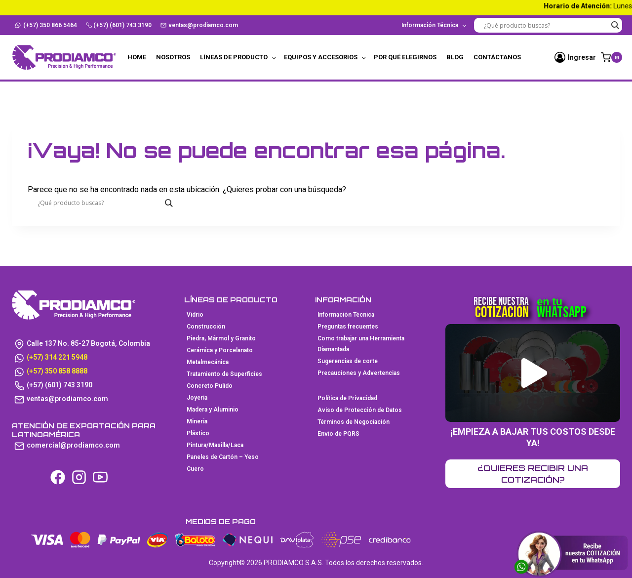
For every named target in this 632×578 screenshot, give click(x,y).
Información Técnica (345, 314)
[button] (534, 373)
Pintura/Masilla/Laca (215, 445)
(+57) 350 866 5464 (46, 25)
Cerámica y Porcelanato (220, 350)
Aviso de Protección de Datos (359, 410)
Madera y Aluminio (212, 409)
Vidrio (195, 314)
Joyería (197, 397)
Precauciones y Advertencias (358, 373)
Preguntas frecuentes (347, 326)
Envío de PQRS (338, 433)
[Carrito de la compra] (611, 57)
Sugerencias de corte (347, 361)
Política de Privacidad (347, 398)
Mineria (197, 421)
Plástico (198, 433)
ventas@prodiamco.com (199, 25)
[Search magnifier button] (615, 25)
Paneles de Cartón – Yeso (223, 457)
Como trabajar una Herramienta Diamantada (360, 344)
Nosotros (173, 57)
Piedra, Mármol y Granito (221, 338)
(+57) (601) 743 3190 (119, 25)
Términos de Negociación (353, 421)
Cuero (195, 468)
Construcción (206, 326)
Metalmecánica (208, 362)
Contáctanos (497, 57)
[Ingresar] (575, 57)
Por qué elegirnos (405, 57)
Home (136, 57)
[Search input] (545, 25)
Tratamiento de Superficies (224, 374)
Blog (455, 57)
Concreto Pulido (210, 385)
